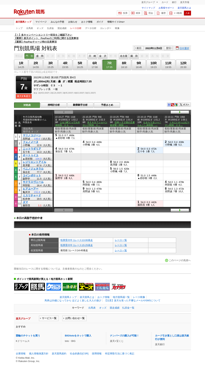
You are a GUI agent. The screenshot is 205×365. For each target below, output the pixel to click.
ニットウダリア (32, 148)
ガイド (100, 22)
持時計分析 (54, 104)
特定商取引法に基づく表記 (119, 353)
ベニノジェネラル (33, 168)
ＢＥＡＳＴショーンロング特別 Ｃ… (95, 123)
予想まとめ (107, 104)
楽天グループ (148, 2)
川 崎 (92, 56)
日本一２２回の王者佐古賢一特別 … (122, 123)
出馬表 (29, 28)
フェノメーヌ (30, 141)
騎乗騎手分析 (80, 104)
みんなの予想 (57, 22)
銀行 (174, 2)
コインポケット (32, 175)
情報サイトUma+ (116, 22)
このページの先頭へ (180, 260)
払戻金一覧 (128, 307)
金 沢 (102, 56)
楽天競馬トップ (23, 22)
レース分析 (75, 28)
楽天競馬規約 (59, 353)
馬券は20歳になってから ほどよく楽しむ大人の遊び (73, 300)
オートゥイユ (30, 155)
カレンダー (105, 28)
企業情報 (21, 353)
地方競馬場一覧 (121, 297)
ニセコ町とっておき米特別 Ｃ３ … (67, 123)
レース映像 (139, 297)
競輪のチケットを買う (28, 335)
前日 (139, 48)
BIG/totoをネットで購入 (78, 335)
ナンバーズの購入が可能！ (124, 335)
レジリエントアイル (34, 161)
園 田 (134, 56)
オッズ (40, 28)
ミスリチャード (32, 195)
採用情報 (97, 353)
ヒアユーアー (30, 188)
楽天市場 (184, 2)
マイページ (41, 22)
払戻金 (50, 28)
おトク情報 (86, 22)
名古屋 (123, 56)
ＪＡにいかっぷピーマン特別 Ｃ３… (177, 123)
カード (165, 2)
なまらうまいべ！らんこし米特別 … (149, 123)
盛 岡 (39, 56)
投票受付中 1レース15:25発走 (76, 245)
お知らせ (72, 22)
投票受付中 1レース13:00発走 (76, 240)
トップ (19, 28)
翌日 (168, 48)
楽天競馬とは (184, 8)
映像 (117, 28)
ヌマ (25, 202)
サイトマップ (148, 8)
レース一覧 (121, 240)
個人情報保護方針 (38, 353)
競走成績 (62, 28)
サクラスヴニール (33, 181)
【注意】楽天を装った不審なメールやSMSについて (132, 300)
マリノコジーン (32, 135)
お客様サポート (166, 8)
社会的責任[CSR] (79, 353)
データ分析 (90, 28)
